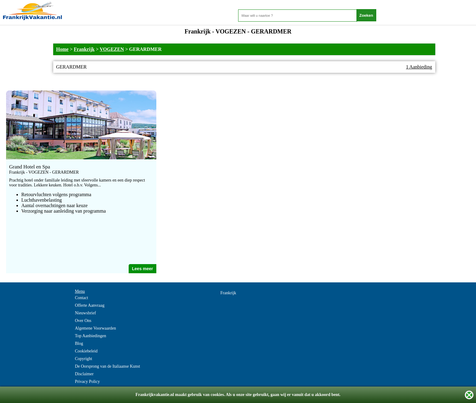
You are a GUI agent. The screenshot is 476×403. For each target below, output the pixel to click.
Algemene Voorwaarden (95, 328)
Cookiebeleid (86, 351)
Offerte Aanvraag (89, 305)
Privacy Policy (87, 381)
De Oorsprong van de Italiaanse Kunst (107, 366)
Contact (81, 297)
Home (62, 49)
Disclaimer (84, 374)
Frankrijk (84, 49)
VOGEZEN (112, 49)
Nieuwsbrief (85, 313)
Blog (79, 343)
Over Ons (83, 320)
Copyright (83, 358)
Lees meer (142, 268)
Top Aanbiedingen (90, 336)
